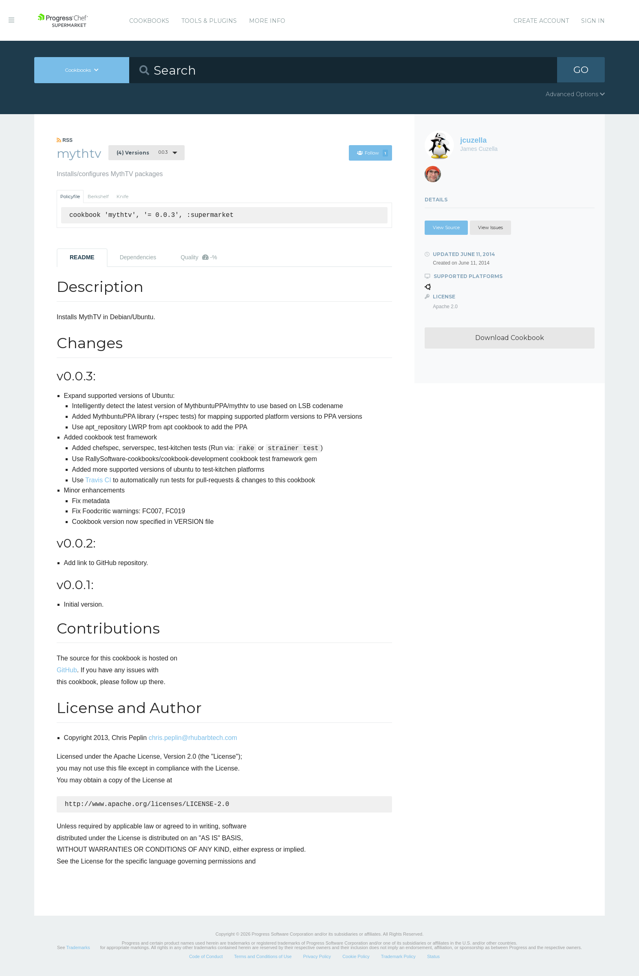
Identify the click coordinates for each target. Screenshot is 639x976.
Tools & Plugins (209, 20)
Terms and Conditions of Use (262, 957)
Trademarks (78, 948)
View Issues (490, 227)
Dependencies (138, 257)
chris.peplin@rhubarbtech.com (193, 737)
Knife (122, 196)
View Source (446, 227)
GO (581, 70)
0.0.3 (142, 152)
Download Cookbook (509, 338)
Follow (372, 153)
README (82, 257)
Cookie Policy (356, 957)
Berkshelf (98, 196)
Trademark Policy (398, 957)
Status (433, 957)
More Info (267, 20)
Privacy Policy (317, 957)
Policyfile (70, 196)
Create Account (541, 20)
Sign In (593, 20)
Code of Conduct (206, 957)
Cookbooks (149, 20)
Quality (199, 257)
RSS (65, 140)
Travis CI (98, 480)
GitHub (67, 670)
